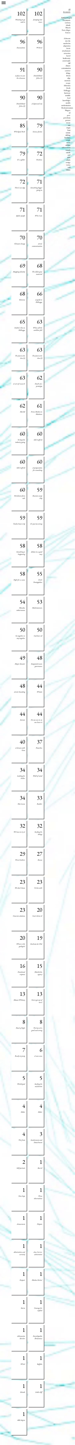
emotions (67, 80)
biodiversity (66, 58)
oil (69, 113)
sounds (68, 140)
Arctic (68, 48)
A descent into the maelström (66, 40)
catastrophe (66, 61)
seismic (68, 133)
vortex (68, 165)
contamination (66, 68)
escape (68, 83)
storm (68, 142)
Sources (67, 33)
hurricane (67, 93)
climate (68, 66)
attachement (66, 51)
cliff (69, 63)
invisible (67, 95)
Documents (66, 20)
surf (69, 155)
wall (69, 167)
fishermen (67, 85)
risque (68, 128)
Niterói (68, 28)
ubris (68, 157)
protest (67, 120)
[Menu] (3, 3)
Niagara (67, 110)
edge (68, 78)
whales (68, 170)
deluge (68, 73)
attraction (67, 53)
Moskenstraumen (67, 108)
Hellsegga (67, 90)
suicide (68, 152)
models (68, 103)
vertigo (68, 162)
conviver (67, 71)
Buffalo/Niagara (66, 18)
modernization (66, 105)
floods (68, 88)
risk (69, 125)
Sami (68, 130)
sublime (67, 145)
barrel (68, 56)
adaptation (66, 46)
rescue (68, 123)
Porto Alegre (66, 30)
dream (68, 76)
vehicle (68, 160)
